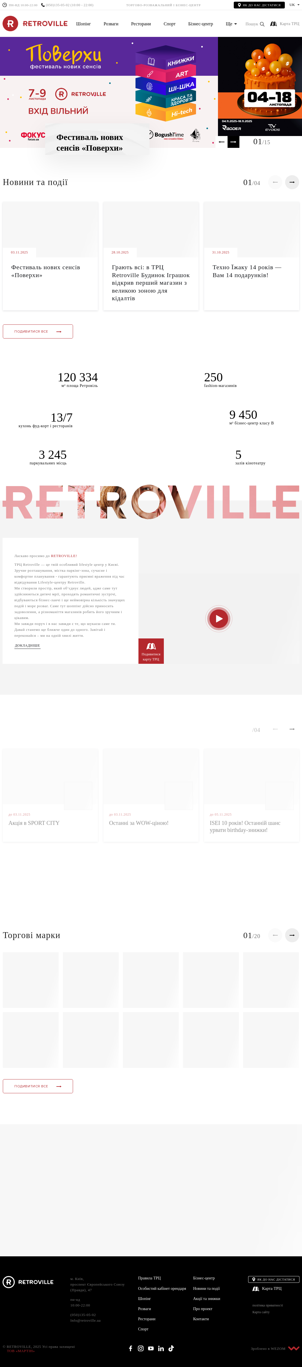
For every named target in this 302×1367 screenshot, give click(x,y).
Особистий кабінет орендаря (162, 1288)
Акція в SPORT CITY (33, 823)
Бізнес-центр (200, 23)
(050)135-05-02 (57, 5)
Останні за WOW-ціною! (139, 823)
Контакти (201, 1319)
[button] (255, 24)
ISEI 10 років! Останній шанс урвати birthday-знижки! (245, 826)
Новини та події (206, 1288)
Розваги (110, 23)
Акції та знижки (206, 1299)
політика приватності (267, 1305)
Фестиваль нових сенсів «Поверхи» (45, 271)
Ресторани (141, 23)
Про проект (202, 1309)
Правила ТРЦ (149, 1278)
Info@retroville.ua (85, 1320)
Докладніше (27, 645)
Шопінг (83, 23)
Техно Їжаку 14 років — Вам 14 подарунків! (247, 271)
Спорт (170, 23)
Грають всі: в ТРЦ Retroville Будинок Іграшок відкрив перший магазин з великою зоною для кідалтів (151, 283)
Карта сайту (261, 1312)
